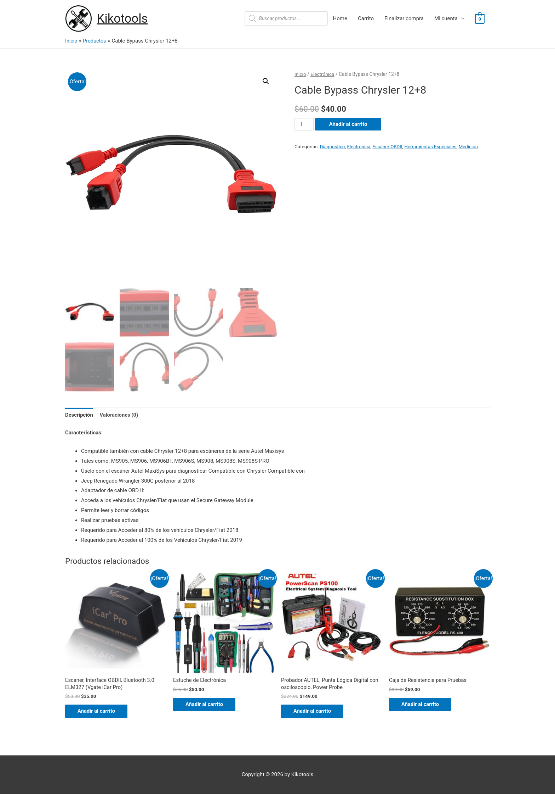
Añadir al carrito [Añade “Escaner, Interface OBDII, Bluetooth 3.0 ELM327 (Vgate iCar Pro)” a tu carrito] (98, 712)
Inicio (300, 74)
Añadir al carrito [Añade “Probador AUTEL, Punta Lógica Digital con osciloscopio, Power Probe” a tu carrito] (314, 712)
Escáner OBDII (388, 146)
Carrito (366, 19)
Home (340, 19)
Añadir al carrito (348, 124)
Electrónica (323, 74)
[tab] (79, 415)
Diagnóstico (332, 146)
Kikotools (123, 18)
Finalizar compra (404, 19)
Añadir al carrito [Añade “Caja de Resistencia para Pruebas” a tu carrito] (422, 705)
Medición (470, 146)
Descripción (79, 415)
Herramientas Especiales (432, 146)
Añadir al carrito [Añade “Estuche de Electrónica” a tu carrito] (206, 705)
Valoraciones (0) (119, 415)
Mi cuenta (446, 19)
